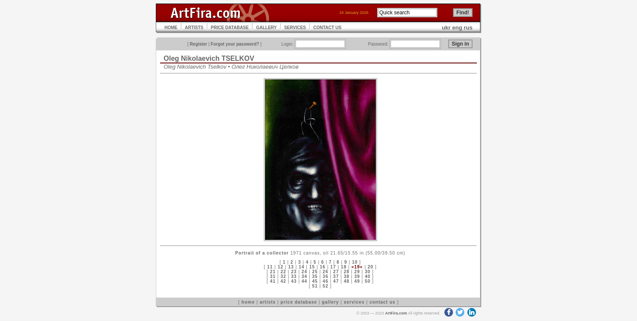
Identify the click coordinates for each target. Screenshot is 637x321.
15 (312, 267)
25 (315, 271)
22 (283, 271)
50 (368, 281)
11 (270, 267)
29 (357, 271)
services (354, 302)
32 (283, 276)
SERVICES (295, 27)
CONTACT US (327, 27)
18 (344, 267)
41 (273, 281)
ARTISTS (194, 27)
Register (198, 44)
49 (357, 281)
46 (325, 281)
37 (336, 276)
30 (368, 271)
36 (325, 276)
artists (267, 302)
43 (294, 281)
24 (304, 271)
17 (333, 267)
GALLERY (266, 27)
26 (325, 271)
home (248, 302)
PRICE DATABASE (230, 27)
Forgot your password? (235, 44)
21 (273, 271)
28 (346, 271)
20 (370, 267)
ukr (446, 27)
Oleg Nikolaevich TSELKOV (209, 58)
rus (468, 27)
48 (346, 281)
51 (315, 286)
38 (346, 276)
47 (336, 281)
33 (294, 276)
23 (294, 271)
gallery (330, 302)
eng (457, 27)
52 (325, 286)
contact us (382, 302)
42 (283, 281)
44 (304, 281)
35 (315, 276)
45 (315, 281)
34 (304, 276)
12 (280, 267)
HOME (170, 27)
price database (299, 302)
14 (301, 267)
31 (273, 276)
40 (368, 276)
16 (322, 267)
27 (336, 271)
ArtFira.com (396, 313)
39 (357, 276)
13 (291, 267)
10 (355, 262)
